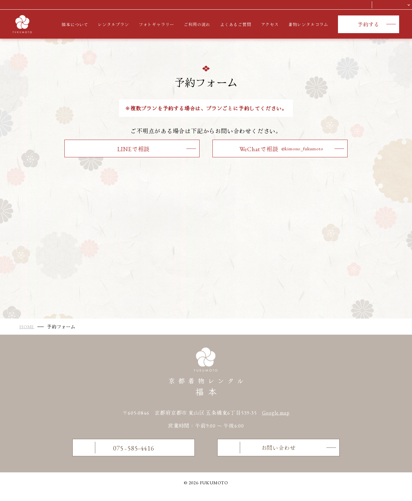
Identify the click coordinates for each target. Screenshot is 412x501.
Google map (276, 412)
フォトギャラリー (156, 24)
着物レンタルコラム (308, 24)
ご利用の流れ (197, 24)
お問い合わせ (259, 451)
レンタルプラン (113, 24)
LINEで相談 (133, 149)
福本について (74, 24)
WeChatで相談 (281, 149)
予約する (368, 24)
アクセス (270, 24)
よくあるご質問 (235, 24)
